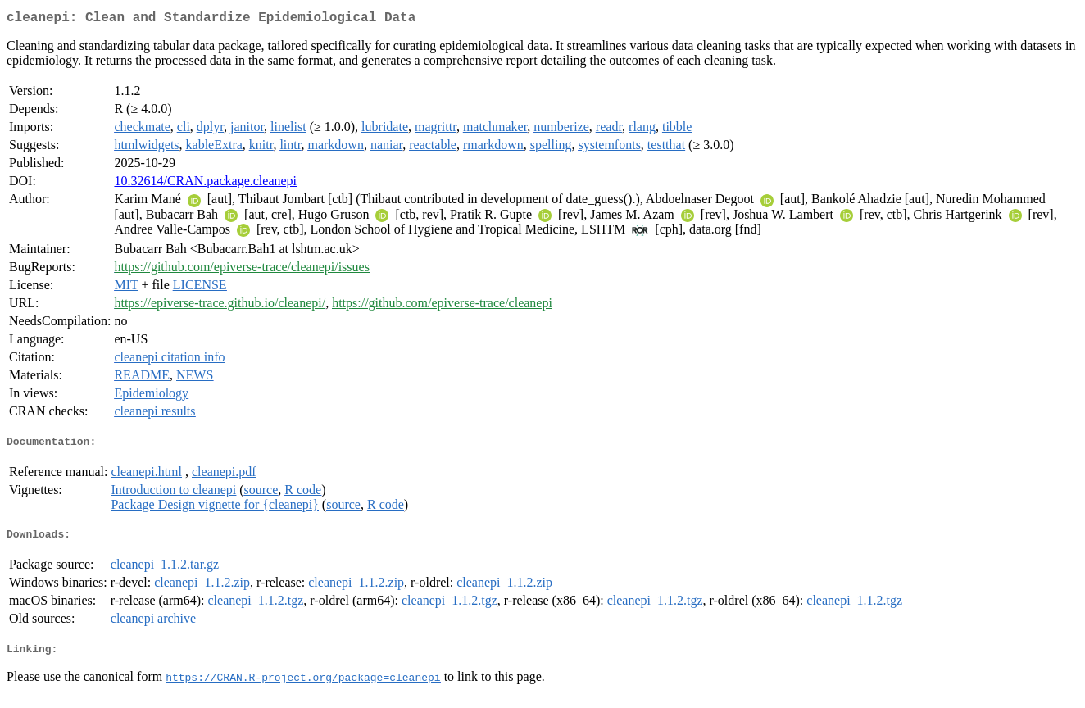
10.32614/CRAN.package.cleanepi (205, 184)
